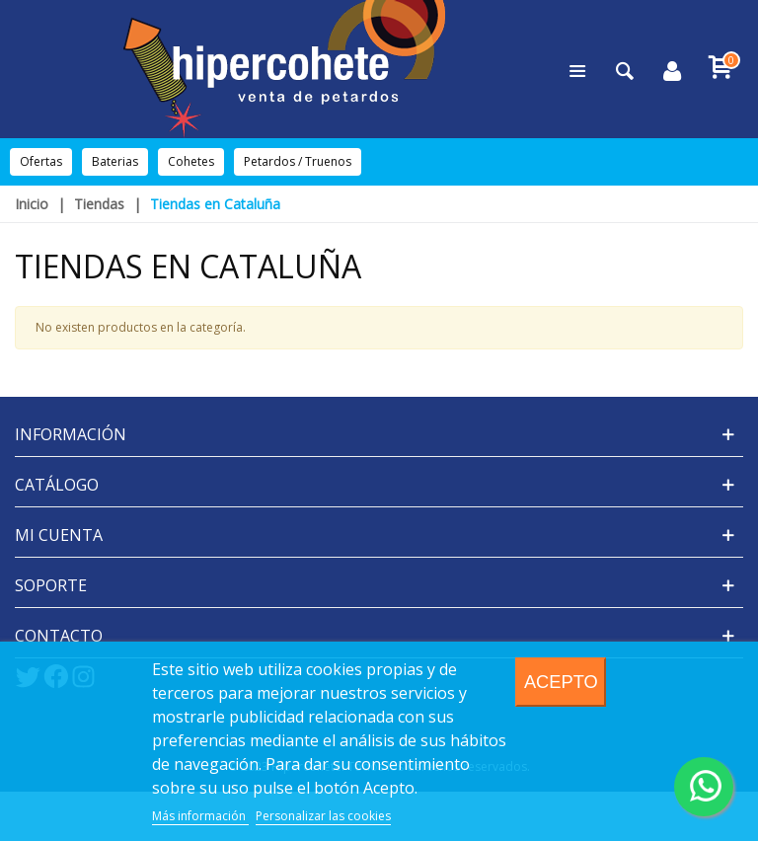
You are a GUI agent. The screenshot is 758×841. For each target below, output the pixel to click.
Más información (200, 815)
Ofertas (41, 161)
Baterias (115, 161)
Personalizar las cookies (323, 815)
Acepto (561, 681)
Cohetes (191, 161)
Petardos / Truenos (297, 161)
